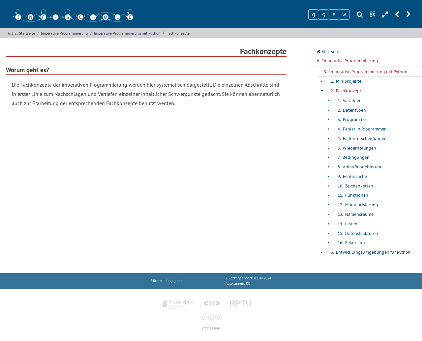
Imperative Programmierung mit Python (127, 33)
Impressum (211, 328)
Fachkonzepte (178, 33)
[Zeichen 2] (323, 14)
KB (248, 283)
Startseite (27, 33)
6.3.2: (13, 33)
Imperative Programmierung (64, 33)
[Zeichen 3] (334, 14)
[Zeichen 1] (313, 14)
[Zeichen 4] (344, 14)
